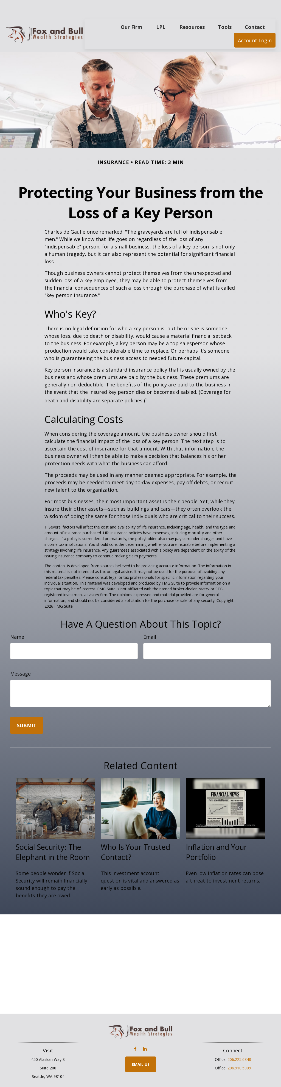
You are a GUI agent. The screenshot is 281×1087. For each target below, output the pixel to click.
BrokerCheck (197, 1082)
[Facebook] (135, 1032)
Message (20, 657)
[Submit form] (26, 708)
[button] (131, 10)
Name (17, 620)
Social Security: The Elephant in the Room (53, 835)
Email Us (141, 1047)
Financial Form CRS (144, 1072)
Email (149, 620)
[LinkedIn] (144, 1032)
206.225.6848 (239, 1042)
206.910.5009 (239, 1051)
